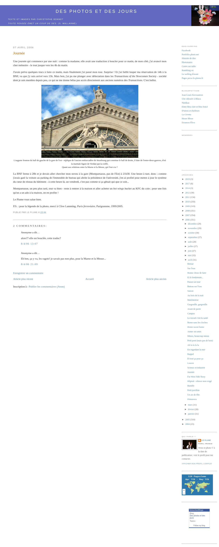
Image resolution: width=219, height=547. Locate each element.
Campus (191, 313)
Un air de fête (193, 394)
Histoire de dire (189, 58)
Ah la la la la (193, 345)
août (190, 241)
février (191, 409)
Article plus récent (23, 278)
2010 (187, 201)
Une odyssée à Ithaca (191, 98)
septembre (193, 237)
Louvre (190, 363)
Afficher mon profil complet (197, 464)
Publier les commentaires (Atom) (47, 286)
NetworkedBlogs (196, 510)
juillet (191, 246)
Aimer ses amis (194, 331)
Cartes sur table (189, 66)
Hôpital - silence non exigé (199, 381)
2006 (187, 219)
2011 (187, 197)
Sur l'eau (191, 268)
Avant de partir (194, 309)
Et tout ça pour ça (195, 358)
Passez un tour (193, 282)
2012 (187, 192)
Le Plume (206, 440)
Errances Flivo (188, 122)
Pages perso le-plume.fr (192, 78)
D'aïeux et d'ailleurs (191, 110)
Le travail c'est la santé (197, 318)
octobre (191, 232)
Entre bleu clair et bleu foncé (195, 106)
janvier (191, 413)
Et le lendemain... (195, 277)
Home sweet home (195, 327)
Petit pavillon (193, 390)
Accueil (89, 278)
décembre (192, 223)
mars (190, 404)
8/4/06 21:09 (29, 264)
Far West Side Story (196, 376)
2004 (187, 424)
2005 (187, 419)
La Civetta (186, 114)
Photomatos (187, 62)
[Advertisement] (89, 34)
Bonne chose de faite (196, 273)
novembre (193, 228)
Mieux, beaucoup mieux (198, 336)
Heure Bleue (187, 118)
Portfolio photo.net (190, 54)
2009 (187, 206)
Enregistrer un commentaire (28, 273)
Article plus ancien (156, 278)
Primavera (191, 399)
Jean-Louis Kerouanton (192, 95)
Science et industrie (196, 367)
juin (190, 250)
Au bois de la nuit (195, 295)
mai (190, 255)
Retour (190, 263)
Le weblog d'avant (190, 74)
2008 (187, 210)
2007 (187, 215)
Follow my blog (199, 526)
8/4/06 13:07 (29, 243)
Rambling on (188, 70)
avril (190, 259)
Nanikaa (185, 102)
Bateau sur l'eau (194, 286)
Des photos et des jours (96, 11)
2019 (187, 179)
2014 (187, 188)
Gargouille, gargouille (197, 304)
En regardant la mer (196, 349)
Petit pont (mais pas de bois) (200, 340)
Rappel (190, 354)
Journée (19, 53)
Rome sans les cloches (197, 322)
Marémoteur (192, 300)
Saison (190, 291)
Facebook (186, 50)
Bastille (190, 385)
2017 (187, 183)
